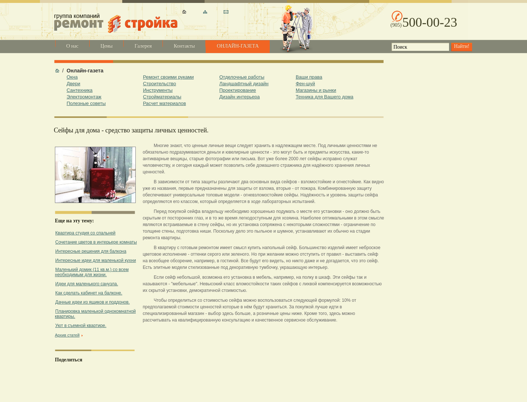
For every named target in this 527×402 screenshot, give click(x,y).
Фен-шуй (305, 83)
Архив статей (67, 335)
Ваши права (309, 77)
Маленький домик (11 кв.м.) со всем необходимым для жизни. (91, 272)
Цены (107, 46)
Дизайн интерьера (239, 96)
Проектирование (237, 90)
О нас (72, 46)
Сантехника (80, 90)
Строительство (159, 83)
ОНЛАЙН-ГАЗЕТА (238, 46)
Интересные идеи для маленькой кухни (95, 260)
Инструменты (158, 90)
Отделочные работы (241, 77)
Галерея (143, 46)
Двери (73, 83)
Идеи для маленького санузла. (86, 283)
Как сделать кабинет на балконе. (88, 293)
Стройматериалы (162, 96)
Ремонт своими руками (168, 77)
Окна (72, 77)
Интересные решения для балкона (90, 251)
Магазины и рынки (316, 90)
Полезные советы (86, 103)
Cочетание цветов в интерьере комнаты (96, 242)
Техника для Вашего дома (325, 96)
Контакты (184, 46)
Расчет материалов (164, 103)
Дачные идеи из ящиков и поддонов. (92, 302)
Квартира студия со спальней (85, 233)
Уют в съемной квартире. (80, 325)
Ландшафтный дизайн (243, 83)
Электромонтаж (84, 96)
